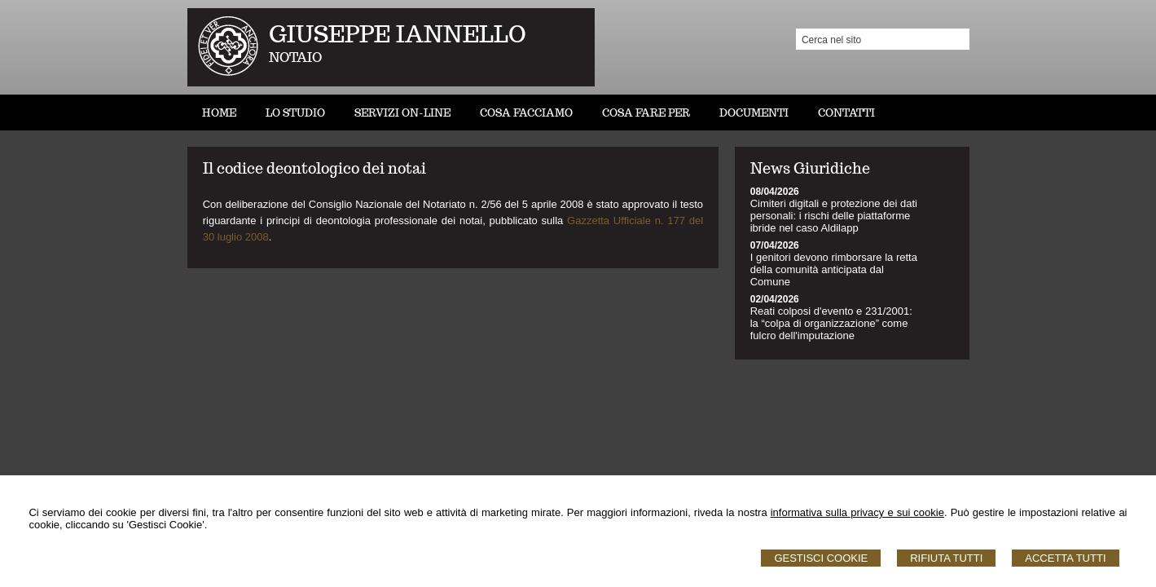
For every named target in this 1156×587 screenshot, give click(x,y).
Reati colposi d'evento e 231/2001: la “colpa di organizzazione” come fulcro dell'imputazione (831, 323)
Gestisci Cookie (821, 558)
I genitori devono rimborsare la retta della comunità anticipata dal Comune (833, 269)
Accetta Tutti (1065, 558)
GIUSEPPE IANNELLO (397, 34)
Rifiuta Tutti (946, 558)
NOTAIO (295, 57)
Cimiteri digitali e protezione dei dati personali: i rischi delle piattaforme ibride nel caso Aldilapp (833, 215)
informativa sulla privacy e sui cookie (857, 512)
